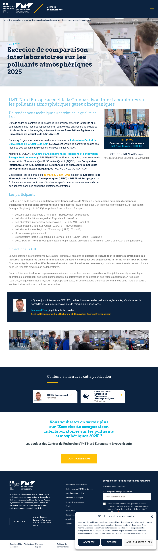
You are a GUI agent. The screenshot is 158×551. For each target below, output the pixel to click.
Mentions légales (39, 545)
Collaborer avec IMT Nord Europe (79, 489)
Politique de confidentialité (63, 545)
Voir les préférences (139, 542)
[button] (151, 516)
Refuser (112, 542)
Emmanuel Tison (39, 310)
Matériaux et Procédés (74, 493)
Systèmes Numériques (74, 497)
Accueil (7, 20)
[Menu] (152, 8)
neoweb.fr (14, 547)
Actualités (17, 20)
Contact (19, 521)
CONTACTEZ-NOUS (79, 458)
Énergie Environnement (74, 502)
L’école (68, 506)
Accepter (89, 542)
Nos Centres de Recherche (76, 484)
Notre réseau (70, 510)
